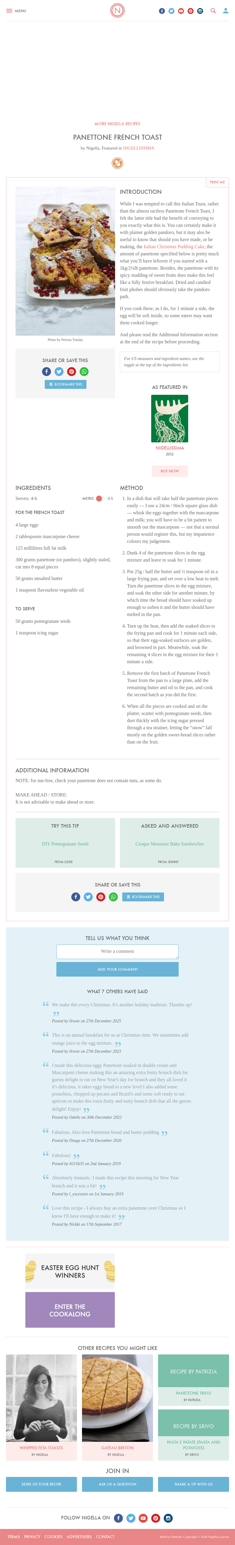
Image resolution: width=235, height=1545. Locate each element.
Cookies (53, 1536)
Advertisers (79, 1536)
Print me (217, 182)
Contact (105, 1536)
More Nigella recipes (117, 123)
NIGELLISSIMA (138, 148)
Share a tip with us (193, 1484)
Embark (176, 1536)
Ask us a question (117, 1484)
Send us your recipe (41, 1484)
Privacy (32, 1536)
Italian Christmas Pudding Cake (174, 246)
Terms (13, 1536)
